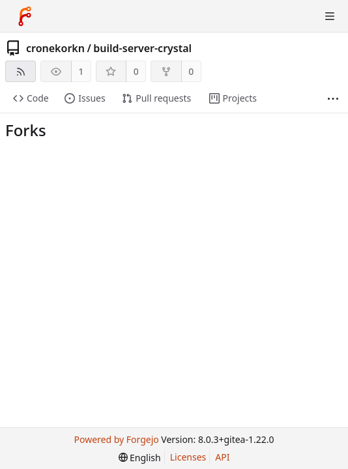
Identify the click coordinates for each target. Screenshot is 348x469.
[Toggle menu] (329, 16)
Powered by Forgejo (116, 439)
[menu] (140, 457)
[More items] (333, 99)
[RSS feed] (20, 71)
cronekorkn (55, 48)
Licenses (188, 457)
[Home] (25, 16)
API (222, 457)
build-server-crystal (142, 48)
